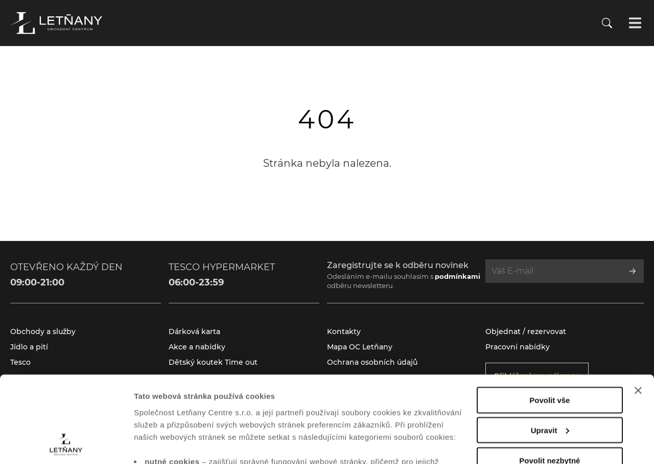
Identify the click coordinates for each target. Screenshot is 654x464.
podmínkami (457, 276)
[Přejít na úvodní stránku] (56, 23)
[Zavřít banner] (638, 309)
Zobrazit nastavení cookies (183, 443)
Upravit (550, 349)
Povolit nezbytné (549, 379)
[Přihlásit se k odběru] (632, 271)
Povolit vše (549, 319)
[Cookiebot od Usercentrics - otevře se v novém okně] (66, 444)
